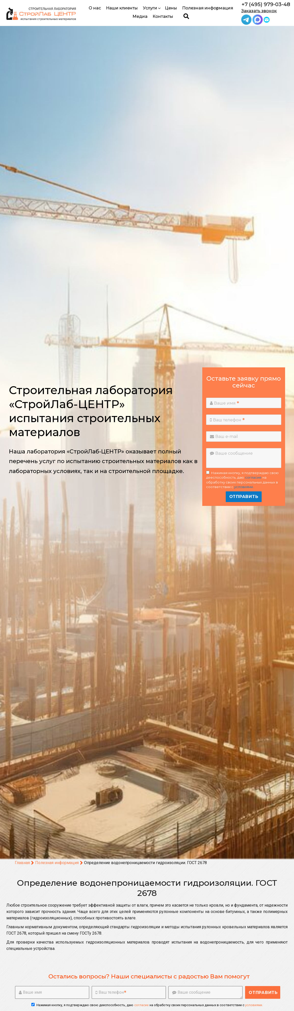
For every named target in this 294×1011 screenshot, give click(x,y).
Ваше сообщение (231, 453)
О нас (95, 8)
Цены (171, 8)
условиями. (244, 487)
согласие (253, 477)
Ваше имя (224, 403)
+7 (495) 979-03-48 (266, 4)
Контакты (163, 16)
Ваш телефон (227, 419)
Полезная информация (207, 8)
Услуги (152, 8)
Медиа (140, 16)
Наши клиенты (122, 8)
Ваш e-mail (224, 436)
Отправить (243, 496)
